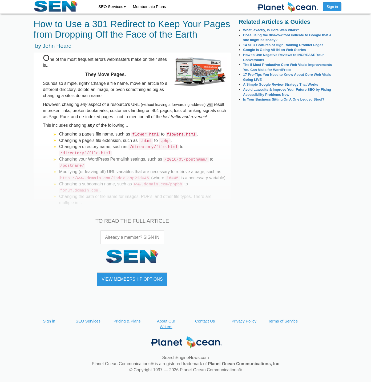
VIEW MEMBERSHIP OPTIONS (132, 279)
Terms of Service (283, 321)
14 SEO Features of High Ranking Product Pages (283, 45)
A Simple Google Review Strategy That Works (280, 84)
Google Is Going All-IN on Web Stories (274, 50)
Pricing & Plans (127, 321)
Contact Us (205, 321)
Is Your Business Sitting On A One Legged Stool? (283, 99)
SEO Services (112, 6)
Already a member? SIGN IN (132, 237)
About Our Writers (166, 324)
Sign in (332, 7)
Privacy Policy (244, 321)
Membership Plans (149, 6)
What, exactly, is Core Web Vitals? (271, 30)
